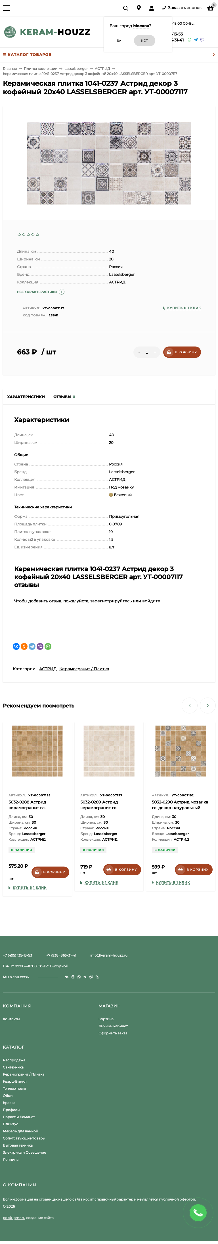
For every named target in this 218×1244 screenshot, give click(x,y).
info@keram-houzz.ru (108, 955)
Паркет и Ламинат (19, 1117)
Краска (9, 1103)
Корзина (106, 1019)
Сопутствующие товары (24, 1138)
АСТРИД (47, 668)
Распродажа (14, 1060)
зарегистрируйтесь (111, 601)
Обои (7, 1095)
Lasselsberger (122, 274)
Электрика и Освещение (24, 1152)
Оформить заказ (112, 1033)
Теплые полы (14, 1088)
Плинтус (10, 1124)
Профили (11, 1110)
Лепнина (10, 1159)
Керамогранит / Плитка (84, 668)
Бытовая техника (18, 1145)
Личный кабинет (113, 1026)
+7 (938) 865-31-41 (61, 955)
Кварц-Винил (15, 1081)
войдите (151, 601)
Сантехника (13, 1067)
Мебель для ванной (20, 1131)
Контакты (11, 1019)
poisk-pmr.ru (14, 1218)
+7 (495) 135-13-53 (17, 955)
